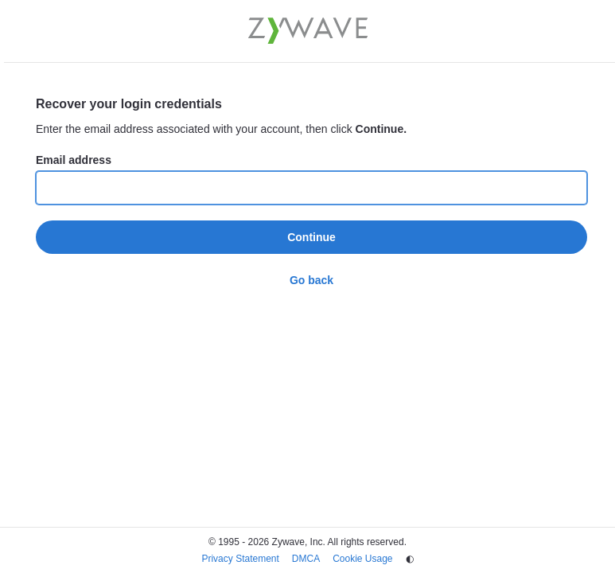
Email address (73, 160)
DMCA (306, 558)
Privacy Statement (239, 558)
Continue (311, 237)
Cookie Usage (362, 558)
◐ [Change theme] (410, 558)
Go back (311, 280)
